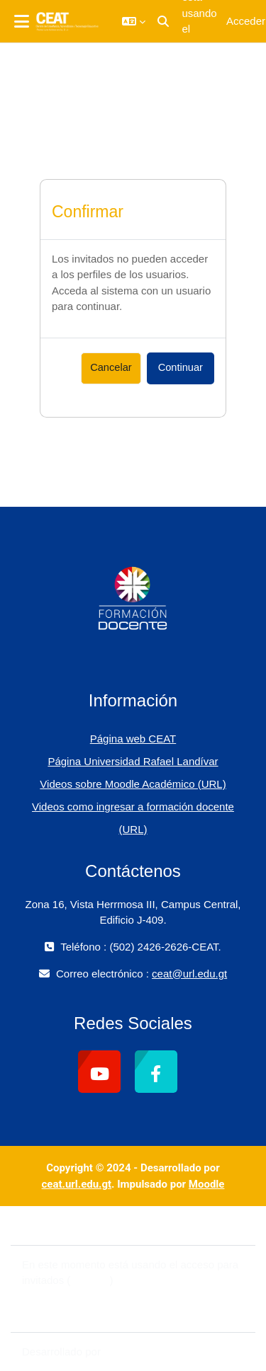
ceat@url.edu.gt (189, 974)
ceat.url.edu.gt (77, 1184)
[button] (133, 21)
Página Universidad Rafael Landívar (133, 761)
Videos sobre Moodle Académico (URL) (133, 784)
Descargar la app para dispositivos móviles (123, 1312)
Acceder (245, 21)
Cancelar (110, 367)
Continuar (180, 367)
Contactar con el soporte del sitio (108, 1225)
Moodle (207, 1184)
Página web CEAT (133, 739)
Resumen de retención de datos (97, 1296)
